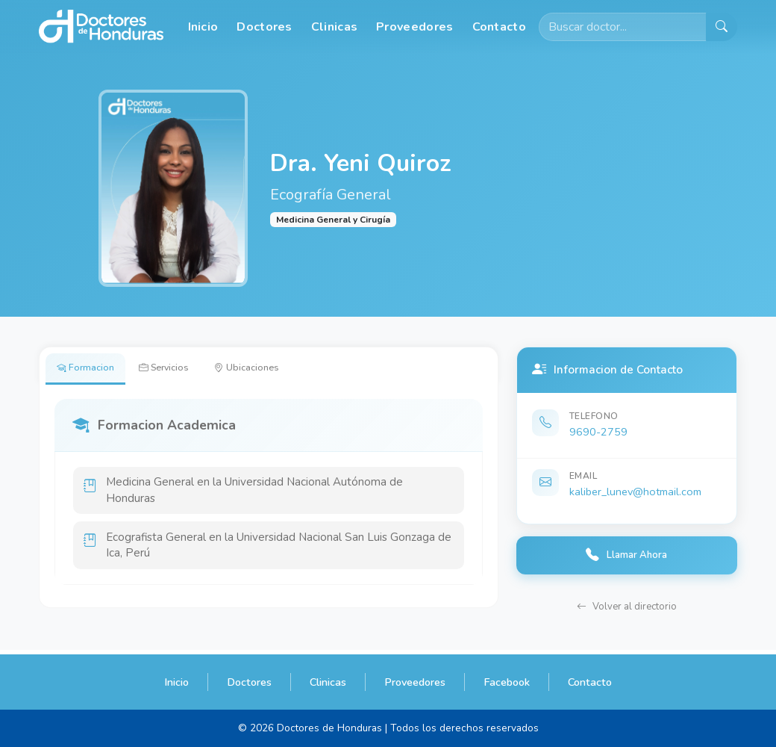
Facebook (507, 682)
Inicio (203, 27)
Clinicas (334, 27)
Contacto (499, 27)
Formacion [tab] (90, 369)
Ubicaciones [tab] (272, 369)
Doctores (264, 27)
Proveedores (414, 27)
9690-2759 (598, 431)
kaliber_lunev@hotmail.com (635, 491)
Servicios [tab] (179, 369)
